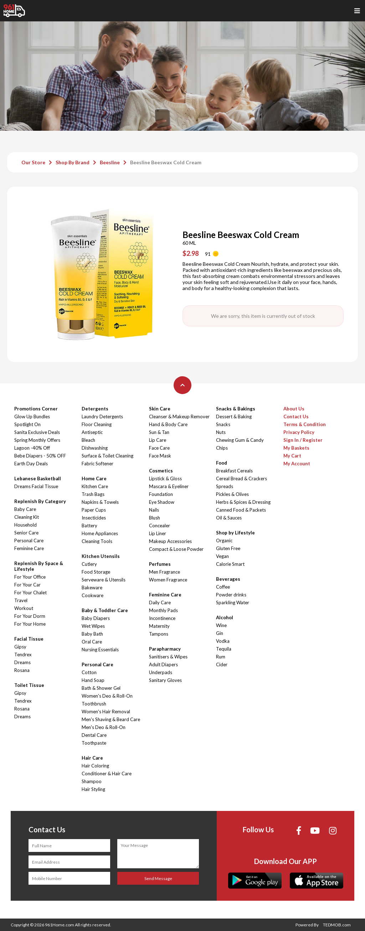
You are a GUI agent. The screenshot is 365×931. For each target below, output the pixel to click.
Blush (154, 518)
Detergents (95, 409)
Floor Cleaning (97, 424)
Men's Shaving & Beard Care (111, 719)
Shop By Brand (72, 162)
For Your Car (27, 585)
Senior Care (26, 533)
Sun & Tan (159, 432)
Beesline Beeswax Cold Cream (165, 162)
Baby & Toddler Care (105, 610)
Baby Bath (92, 634)
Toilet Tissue (29, 685)
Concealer (159, 525)
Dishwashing (95, 448)
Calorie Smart (230, 564)
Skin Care (159, 409)
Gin (219, 633)
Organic (224, 540)
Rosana (22, 670)
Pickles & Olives (232, 494)
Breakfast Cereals (234, 471)
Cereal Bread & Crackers (241, 478)
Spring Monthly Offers (37, 440)
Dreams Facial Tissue (36, 486)
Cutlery (89, 564)
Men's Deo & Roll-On (103, 727)
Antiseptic (92, 432)
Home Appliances (100, 533)
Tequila (223, 649)
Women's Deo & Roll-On (107, 696)
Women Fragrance (168, 580)
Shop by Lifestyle (235, 533)
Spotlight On (27, 424)
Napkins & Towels (100, 502)
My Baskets (296, 448)
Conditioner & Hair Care (107, 773)
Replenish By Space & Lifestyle (38, 566)
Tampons (158, 634)
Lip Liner (157, 533)
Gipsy (20, 647)
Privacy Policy (298, 432)
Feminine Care (29, 548)
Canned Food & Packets (241, 510)
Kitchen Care (95, 486)
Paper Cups (94, 510)
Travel (20, 600)
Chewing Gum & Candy (240, 440)
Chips (222, 448)
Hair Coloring (95, 766)
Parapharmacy (165, 649)
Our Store (33, 162)
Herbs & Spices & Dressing (243, 502)
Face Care (159, 448)
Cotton (89, 672)
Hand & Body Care (168, 424)
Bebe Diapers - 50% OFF (40, 456)
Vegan (222, 556)
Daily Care (160, 602)
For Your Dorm (29, 616)
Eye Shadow (161, 502)
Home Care (94, 478)
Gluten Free (228, 548)
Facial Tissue (28, 639)
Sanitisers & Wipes (168, 657)
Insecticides (94, 518)
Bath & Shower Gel (101, 688)
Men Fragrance (164, 572)
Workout (23, 608)
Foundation (161, 494)
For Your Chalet (30, 592)
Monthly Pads (163, 610)
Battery (89, 525)
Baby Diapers (96, 618)
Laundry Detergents (102, 416)
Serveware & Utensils (103, 580)
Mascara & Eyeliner (169, 486)
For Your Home (30, 624)
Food (221, 463)
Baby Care (25, 509)
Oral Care (92, 642)
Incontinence (162, 618)
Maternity (159, 626)
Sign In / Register (303, 440)
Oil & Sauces (229, 518)
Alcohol (224, 617)
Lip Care (157, 440)
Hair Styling (93, 789)
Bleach (88, 440)
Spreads (224, 486)
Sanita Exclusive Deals (37, 432)
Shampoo (92, 781)
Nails (154, 510)
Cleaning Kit (26, 517)
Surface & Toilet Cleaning (107, 456)
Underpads (160, 672)
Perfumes (160, 564)
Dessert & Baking (234, 416)
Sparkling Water (232, 602)
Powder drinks (231, 595)
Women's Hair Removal (106, 711)
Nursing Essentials (100, 649)
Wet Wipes (93, 626)
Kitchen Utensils (101, 556)
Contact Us (296, 416)
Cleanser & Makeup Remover (179, 416)
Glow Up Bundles (32, 416)
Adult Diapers (163, 664)
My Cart (292, 456)
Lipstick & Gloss (165, 478)
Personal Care (28, 540)
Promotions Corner (36, 409)
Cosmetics (161, 471)
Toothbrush (94, 704)
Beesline (110, 162)
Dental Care (94, 735)
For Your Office (30, 577)
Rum (220, 657)
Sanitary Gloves (165, 680)
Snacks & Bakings (235, 409)
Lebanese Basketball (37, 478)
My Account (296, 463)
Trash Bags (93, 494)
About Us (293, 409)
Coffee (223, 587)
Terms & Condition (304, 424)
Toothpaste (94, 743)
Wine (221, 625)
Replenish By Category (40, 501)
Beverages (228, 579)
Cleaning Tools (97, 541)
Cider (221, 664)
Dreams (22, 662)
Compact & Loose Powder (176, 549)
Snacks (223, 424)
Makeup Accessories (170, 541)
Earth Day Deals (31, 463)
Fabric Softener (97, 463)
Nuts (221, 432)
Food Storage (96, 572)
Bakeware (92, 587)
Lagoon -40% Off (32, 448)
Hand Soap (93, 680)
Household (25, 525)
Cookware (92, 595)
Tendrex (23, 654)
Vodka (223, 641)
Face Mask (160, 456)
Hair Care (92, 758)
